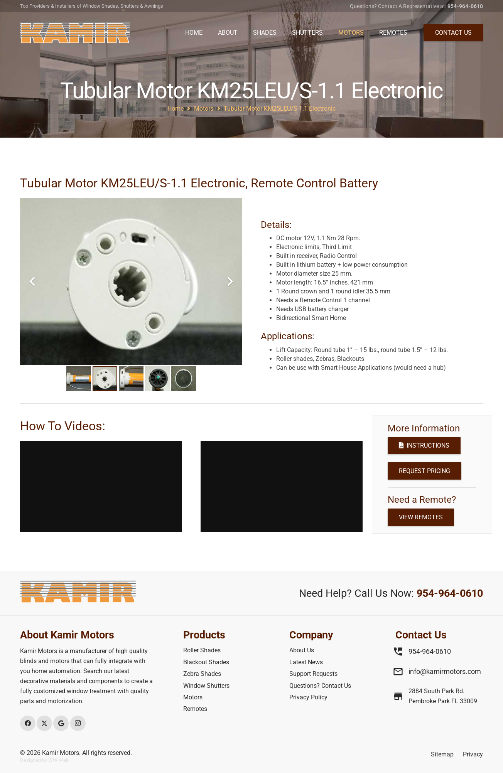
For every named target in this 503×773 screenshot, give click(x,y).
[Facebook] (27, 723)
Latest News (306, 662)
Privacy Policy (308, 697)
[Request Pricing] (424, 471)
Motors (193, 697)
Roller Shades (202, 650)
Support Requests (313, 673)
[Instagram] (78, 723)
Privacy (473, 754)
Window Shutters (206, 685)
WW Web (58, 760)
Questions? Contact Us (320, 685)
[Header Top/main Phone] (75, 32)
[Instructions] (424, 445)
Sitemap (442, 754)
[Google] (61, 723)
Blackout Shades (206, 662)
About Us (301, 650)
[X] (44, 723)
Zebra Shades (202, 673)
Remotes (195, 708)
